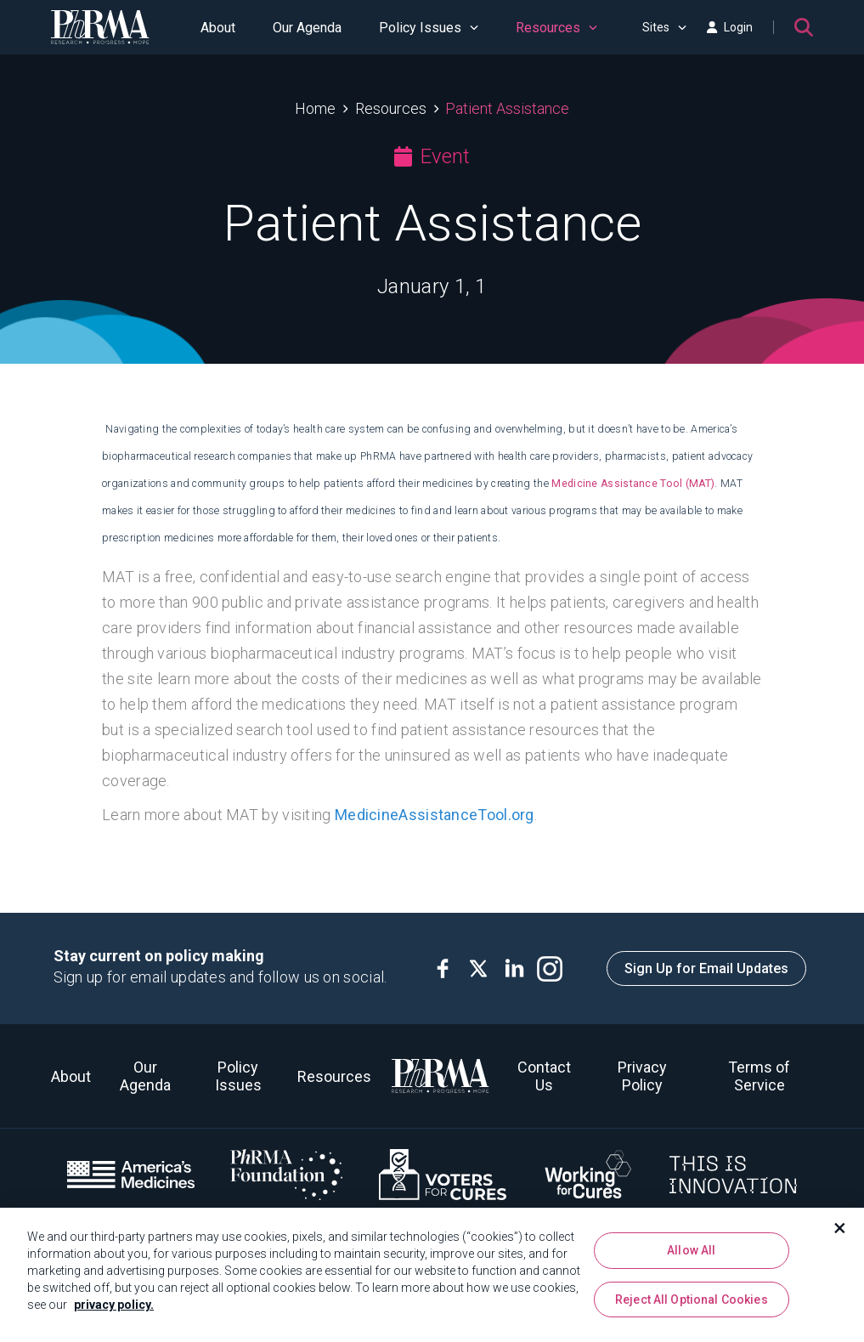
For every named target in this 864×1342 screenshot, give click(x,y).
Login (730, 27)
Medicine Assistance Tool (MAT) (632, 484)
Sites (664, 27)
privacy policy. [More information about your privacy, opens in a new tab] (114, 1308)
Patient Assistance (507, 108)
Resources (556, 28)
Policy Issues (428, 28)
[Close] (840, 1232)
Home (315, 108)
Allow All (691, 1253)
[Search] (803, 27)
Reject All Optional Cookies (691, 1302)
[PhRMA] (100, 27)
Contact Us (544, 1076)
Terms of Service (759, 1076)
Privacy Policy (642, 1076)
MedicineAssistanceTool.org (434, 815)
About (217, 28)
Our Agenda (307, 28)
